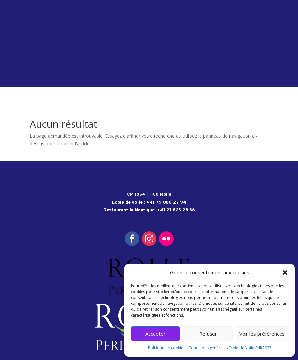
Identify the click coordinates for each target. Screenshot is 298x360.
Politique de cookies (166, 348)
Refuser (208, 333)
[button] (285, 272)
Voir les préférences (262, 333)
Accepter (155, 333)
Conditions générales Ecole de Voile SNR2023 (230, 348)
